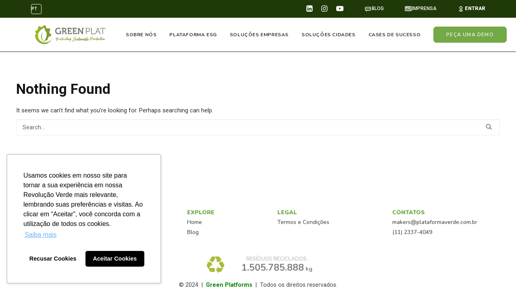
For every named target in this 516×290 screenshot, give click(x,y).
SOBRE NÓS (141, 35)
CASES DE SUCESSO (394, 35)
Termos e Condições (303, 222)
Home (194, 222)
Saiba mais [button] (40, 234)
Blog (193, 232)
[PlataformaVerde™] (68, 35)
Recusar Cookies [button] (53, 258)
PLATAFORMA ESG (193, 35)
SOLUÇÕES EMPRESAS (259, 35)
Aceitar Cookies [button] (115, 258)
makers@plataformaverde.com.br (434, 222)
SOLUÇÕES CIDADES (329, 35)
